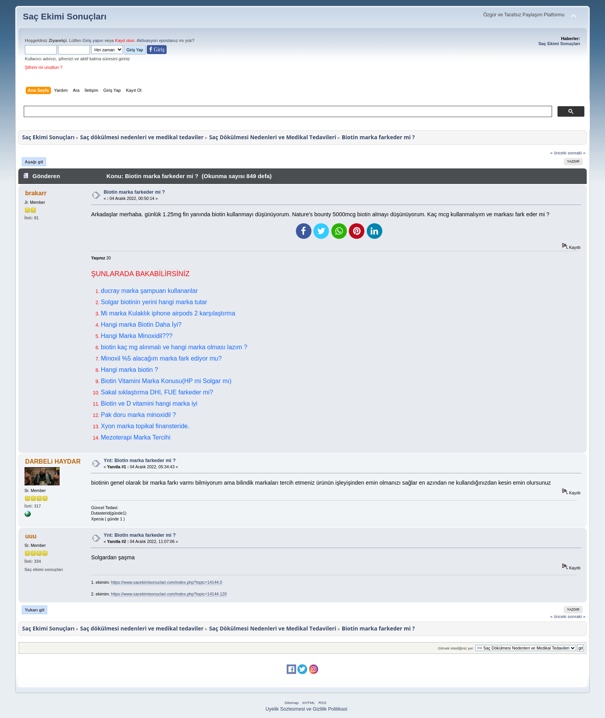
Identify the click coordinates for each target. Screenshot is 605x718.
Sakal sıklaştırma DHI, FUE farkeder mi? (157, 392)
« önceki (558, 153)
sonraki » (577, 153)
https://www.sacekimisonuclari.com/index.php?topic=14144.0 (166, 582)
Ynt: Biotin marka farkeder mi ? (140, 460)
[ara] (287, 111)
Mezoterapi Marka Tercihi (135, 437)
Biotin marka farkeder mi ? (134, 192)
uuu (30, 536)
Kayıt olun (124, 40)
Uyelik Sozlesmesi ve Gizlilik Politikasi (306, 709)
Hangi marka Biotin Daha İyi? (141, 324)
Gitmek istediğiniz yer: (456, 648)
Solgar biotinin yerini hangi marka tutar (154, 302)
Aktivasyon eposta (154, 40)
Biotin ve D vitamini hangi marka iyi (149, 403)
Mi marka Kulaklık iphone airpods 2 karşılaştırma (168, 313)
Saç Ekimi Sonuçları (65, 16)
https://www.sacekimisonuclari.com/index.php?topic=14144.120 (169, 594)
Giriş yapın (93, 40)
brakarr (35, 193)
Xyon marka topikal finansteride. (145, 426)
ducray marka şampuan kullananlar (149, 290)
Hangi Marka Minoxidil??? (136, 336)
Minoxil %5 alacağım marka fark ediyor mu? (161, 358)
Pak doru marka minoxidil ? (138, 415)
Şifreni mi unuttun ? (44, 67)
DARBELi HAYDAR (53, 461)
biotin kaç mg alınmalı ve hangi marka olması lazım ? (174, 347)
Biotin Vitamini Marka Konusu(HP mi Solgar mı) (166, 381)
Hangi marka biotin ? (129, 369)
